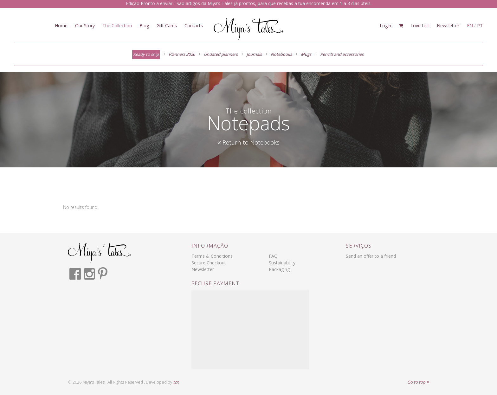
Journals (254, 54)
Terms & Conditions (212, 256)
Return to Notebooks (248, 142)
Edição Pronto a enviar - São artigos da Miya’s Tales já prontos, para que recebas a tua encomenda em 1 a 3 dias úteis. (248, 3)
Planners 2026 (182, 54)
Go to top (418, 382)
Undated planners (221, 54)
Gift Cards (167, 26)
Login (385, 26)
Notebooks (281, 54)
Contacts (193, 26)
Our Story (85, 26)
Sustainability (282, 263)
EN (470, 26)
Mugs (306, 54)
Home (61, 26)
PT (480, 26)
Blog (144, 26)
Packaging (279, 269)
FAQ (273, 256)
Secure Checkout (208, 263)
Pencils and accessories (342, 54)
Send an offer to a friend (371, 256)
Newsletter (448, 26)
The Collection (117, 26)
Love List (419, 26)
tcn (176, 382)
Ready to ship (146, 54)
